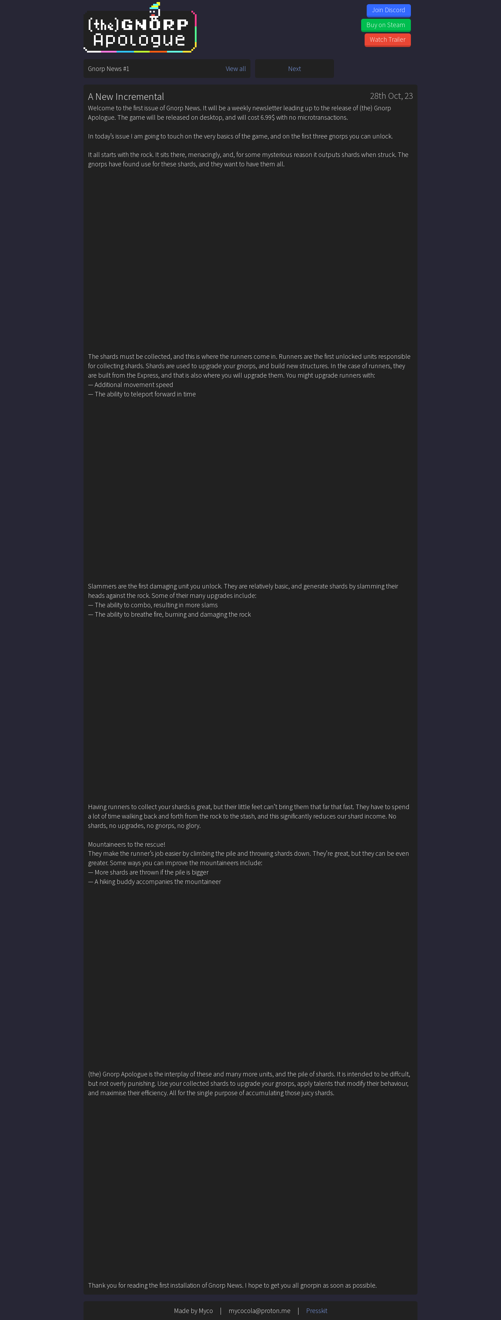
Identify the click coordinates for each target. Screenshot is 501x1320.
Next (294, 68)
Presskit (316, 1310)
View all (236, 68)
